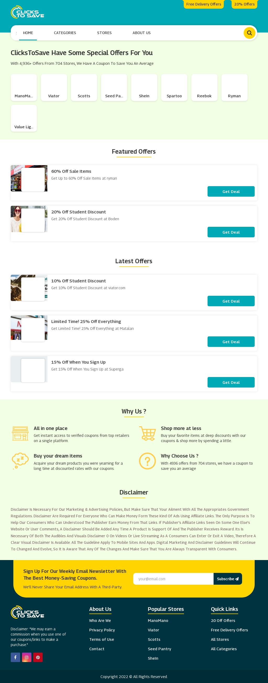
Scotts (154, 638)
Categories (65, 32)
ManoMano (158, 619)
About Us (142, 32)
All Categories (224, 648)
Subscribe (228, 578)
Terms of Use (101, 638)
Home (28, 32)
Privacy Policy (102, 629)
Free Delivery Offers (229, 629)
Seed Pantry (159, 648)
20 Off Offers (223, 619)
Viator (153, 629)
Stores (104, 32)
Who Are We (100, 619)
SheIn (153, 657)
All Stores (220, 638)
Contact (96, 648)
